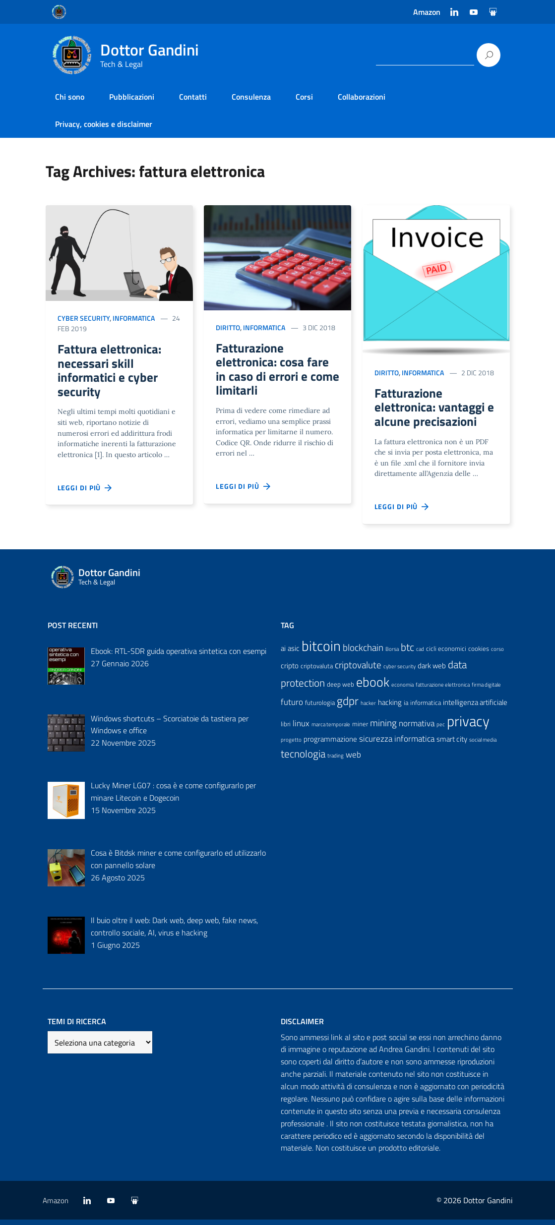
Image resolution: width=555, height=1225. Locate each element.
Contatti (193, 97)
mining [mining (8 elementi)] (383, 727)
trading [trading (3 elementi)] (335, 760)
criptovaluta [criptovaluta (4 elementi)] (317, 671)
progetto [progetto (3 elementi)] (291, 745)
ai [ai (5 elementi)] (283, 653)
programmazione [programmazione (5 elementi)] (330, 744)
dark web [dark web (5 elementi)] (432, 670)
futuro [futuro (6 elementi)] (292, 707)
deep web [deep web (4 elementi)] (340, 690)
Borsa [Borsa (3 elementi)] (392, 654)
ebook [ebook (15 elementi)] (372, 687)
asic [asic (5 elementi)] (294, 653)
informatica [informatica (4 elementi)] (425, 708)
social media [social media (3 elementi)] (482, 745)
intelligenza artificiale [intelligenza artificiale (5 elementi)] (475, 707)
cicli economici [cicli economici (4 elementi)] (446, 653)
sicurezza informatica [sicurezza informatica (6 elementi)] (396, 744)
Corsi (304, 97)
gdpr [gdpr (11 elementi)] (348, 706)
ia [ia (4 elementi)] (406, 708)
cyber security (84, 318)
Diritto (228, 327)
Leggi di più (85, 494)
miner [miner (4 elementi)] (360, 729)
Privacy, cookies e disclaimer (103, 124)
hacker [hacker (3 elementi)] (368, 708)
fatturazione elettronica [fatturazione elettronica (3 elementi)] (443, 690)
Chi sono (69, 97)
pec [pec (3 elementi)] (440, 729)
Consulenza (251, 97)
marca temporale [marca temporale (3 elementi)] (330, 729)
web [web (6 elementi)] (353, 759)
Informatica (134, 318)
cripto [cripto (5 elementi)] (290, 670)
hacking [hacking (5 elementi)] (390, 707)
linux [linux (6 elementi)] (301, 728)
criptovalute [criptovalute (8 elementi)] (358, 669)
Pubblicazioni (131, 97)
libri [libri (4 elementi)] (286, 729)
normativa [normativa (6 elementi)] (416, 728)
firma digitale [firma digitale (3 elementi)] (486, 690)
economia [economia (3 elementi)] (402, 690)
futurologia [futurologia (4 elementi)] (320, 708)
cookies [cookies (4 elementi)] (478, 653)
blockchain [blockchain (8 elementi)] (363, 652)
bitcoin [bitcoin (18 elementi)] (321, 650)
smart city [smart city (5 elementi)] (451, 744)
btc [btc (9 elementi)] (407, 652)
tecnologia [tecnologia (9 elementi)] (303, 758)
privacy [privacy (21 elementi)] (468, 726)
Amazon (426, 12)
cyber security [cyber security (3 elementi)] (399, 671)
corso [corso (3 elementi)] (497, 654)
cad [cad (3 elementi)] (420, 654)
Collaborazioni (361, 97)
